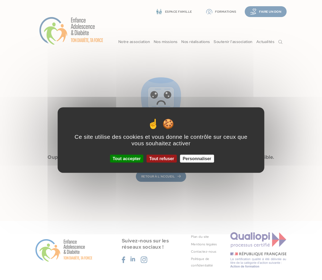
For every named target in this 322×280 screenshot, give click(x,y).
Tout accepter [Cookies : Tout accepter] (127, 158)
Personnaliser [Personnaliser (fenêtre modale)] (197, 158)
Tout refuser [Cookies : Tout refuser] (161, 158)
